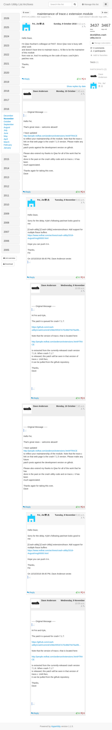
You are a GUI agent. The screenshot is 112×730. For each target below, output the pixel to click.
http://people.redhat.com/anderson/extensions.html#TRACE (50, 136)
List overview (9, 258)
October (7, 121)
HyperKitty (56, 726)
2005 (6, 250)
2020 (6, 72)
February (8, 145)
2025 (6, 27)
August (7, 127)
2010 (6, 204)
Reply (26, 79)
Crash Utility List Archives (18, 4)
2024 (6, 36)
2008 (6, 222)
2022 (6, 54)
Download (8, 264)
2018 (6, 91)
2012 (6, 186)
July (5, 130)
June (6, 133)
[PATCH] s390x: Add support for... (37, 17)
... (25, 115)
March (6, 142)
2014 (6, 168)
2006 (6, 241)
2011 (6, 195)
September (9, 124)
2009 (6, 213)
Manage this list (90, 4)
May (6, 136)
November (9, 118)
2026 (6, 18)
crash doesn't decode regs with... (93, 17)
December (8, 116)
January (7, 148)
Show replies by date (76, 86)
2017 (6, 100)
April (6, 139)
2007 (6, 231)
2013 (6, 177)
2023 (6, 45)
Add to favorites (98, 55)
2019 (6, 82)
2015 (6, 159)
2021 (6, 63)
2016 (6, 109)
